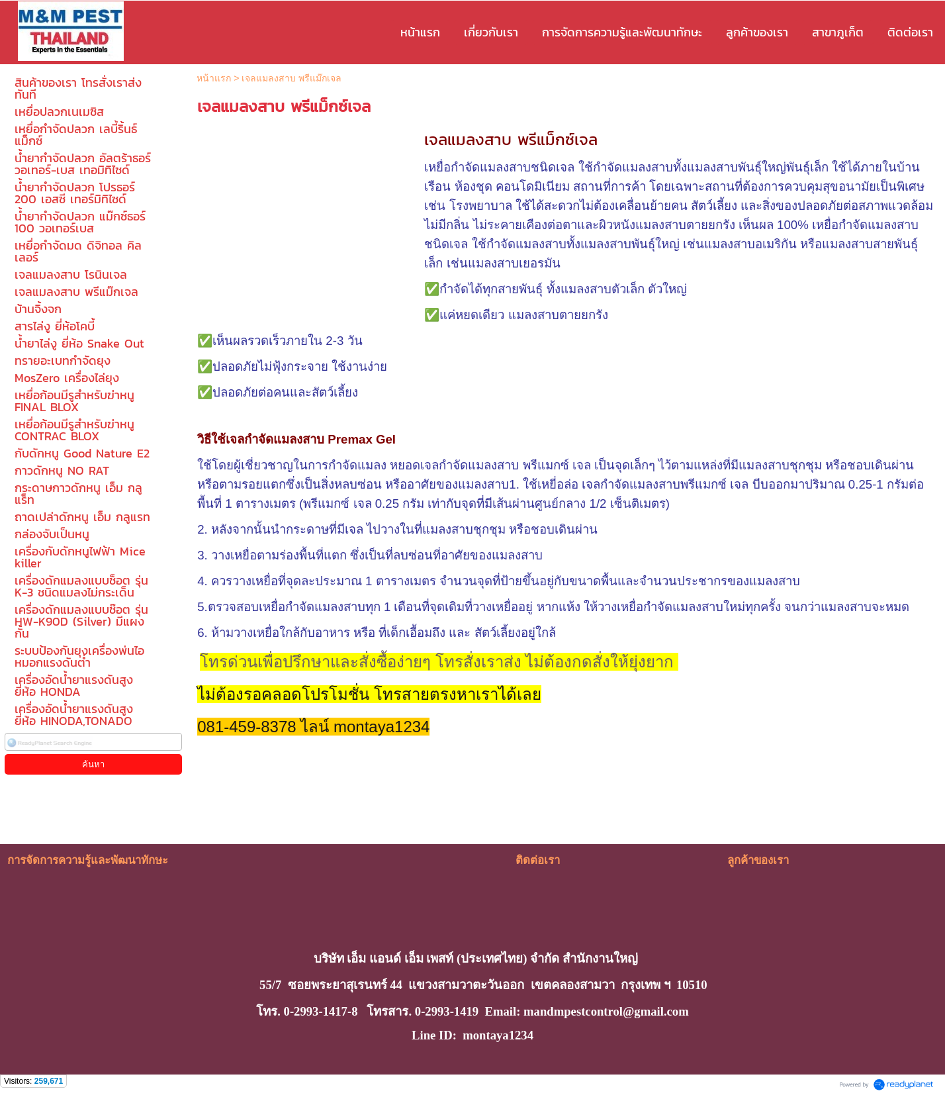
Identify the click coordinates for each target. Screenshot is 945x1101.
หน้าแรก (214, 78)
